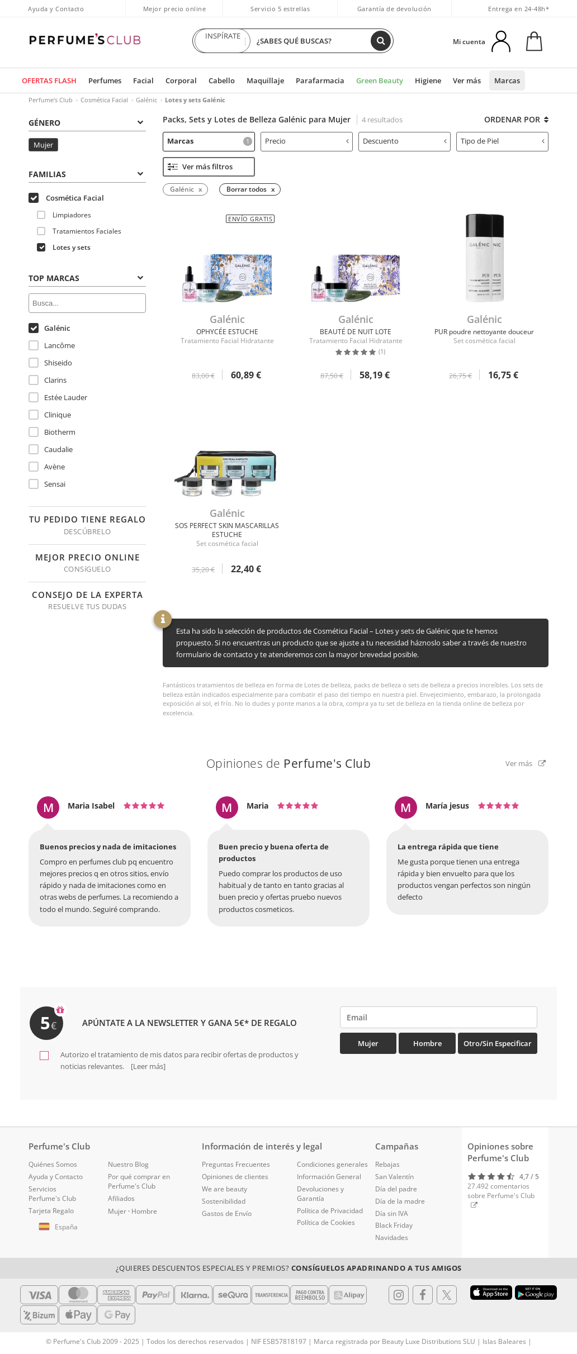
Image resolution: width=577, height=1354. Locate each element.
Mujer (43, 145)
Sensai (47, 484)
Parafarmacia (320, 80)
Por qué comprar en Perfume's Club (139, 1181)
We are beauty (224, 1189)
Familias (86, 174)
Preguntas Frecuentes (236, 1164)
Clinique (50, 415)
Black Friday (394, 1225)
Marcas (507, 80)
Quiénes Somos (53, 1164)
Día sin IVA (391, 1213)
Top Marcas (86, 278)
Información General (329, 1176)
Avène (47, 467)
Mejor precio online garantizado (174, 14)
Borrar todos (246, 189)
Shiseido (50, 363)
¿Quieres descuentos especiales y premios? (289, 1268)
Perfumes (104, 80)
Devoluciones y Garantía (320, 1193)
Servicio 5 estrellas (280, 8)
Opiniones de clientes (235, 1176)
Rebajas (387, 1164)
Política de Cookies (326, 1222)
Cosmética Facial (104, 100)
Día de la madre (400, 1201)
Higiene (428, 80)
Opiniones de (288, 763)
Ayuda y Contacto (56, 8)
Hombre (427, 1043)
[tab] (87, 121)
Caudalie (51, 449)
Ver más (467, 80)
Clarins (48, 380)
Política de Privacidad (330, 1210)
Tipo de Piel (503, 141)
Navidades (391, 1237)
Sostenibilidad (223, 1201)
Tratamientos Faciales (79, 231)
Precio (307, 141)
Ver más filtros (200, 166)
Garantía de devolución (394, 8)
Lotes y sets (64, 247)
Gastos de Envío (227, 1213)
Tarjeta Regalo (51, 1210)
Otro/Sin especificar (498, 1043)
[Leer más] (147, 1066)
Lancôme (52, 345)
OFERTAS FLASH (49, 80)
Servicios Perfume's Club (52, 1193)
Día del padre (396, 1189)
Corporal (181, 80)
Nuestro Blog (128, 1164)
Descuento (405, 141)
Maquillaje (265, 80)
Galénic (146, 100)
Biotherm (52, 432)
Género (86, 122)
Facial (143, 80)
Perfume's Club (51, 100)
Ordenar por (516, 119)
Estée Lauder (58, 397)
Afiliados (121, 1198)
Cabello (222, 80)
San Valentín (394, 1176)
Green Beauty (379, 80)
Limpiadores (64, 215)
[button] (60, 1227)
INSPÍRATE (222, 41)
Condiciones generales (332, 1164)
